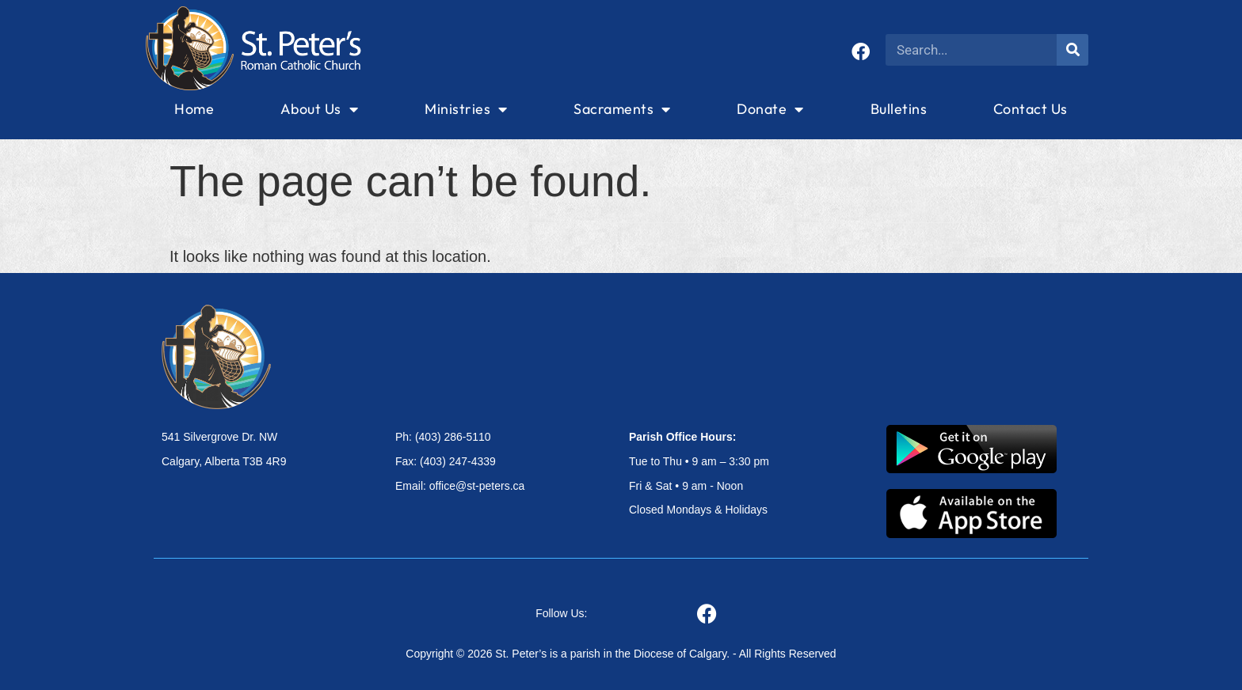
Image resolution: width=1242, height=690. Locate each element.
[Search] (1072, 50)
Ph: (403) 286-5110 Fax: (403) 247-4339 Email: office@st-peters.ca (459, 461)
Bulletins (899, 109)
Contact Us (1030, 109)
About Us (319, 109)
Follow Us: (561, 613)
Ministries (466, 109)
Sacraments (622, 109)
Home (194, 109)
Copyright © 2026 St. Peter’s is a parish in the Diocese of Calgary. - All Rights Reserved (621, 653)
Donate (770, 109)
